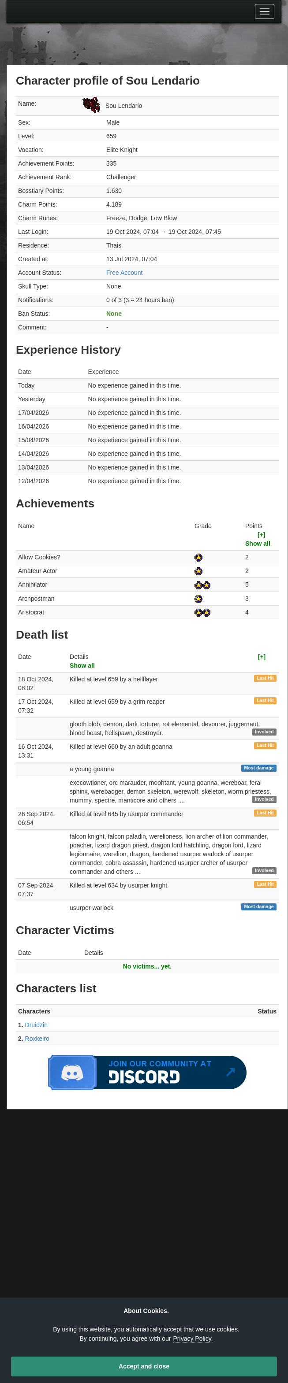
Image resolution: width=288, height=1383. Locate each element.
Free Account (124, 272)
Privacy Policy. (193, 1338)
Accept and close (144, 1366)
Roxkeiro (37, 1038)
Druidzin (36, 1024)
